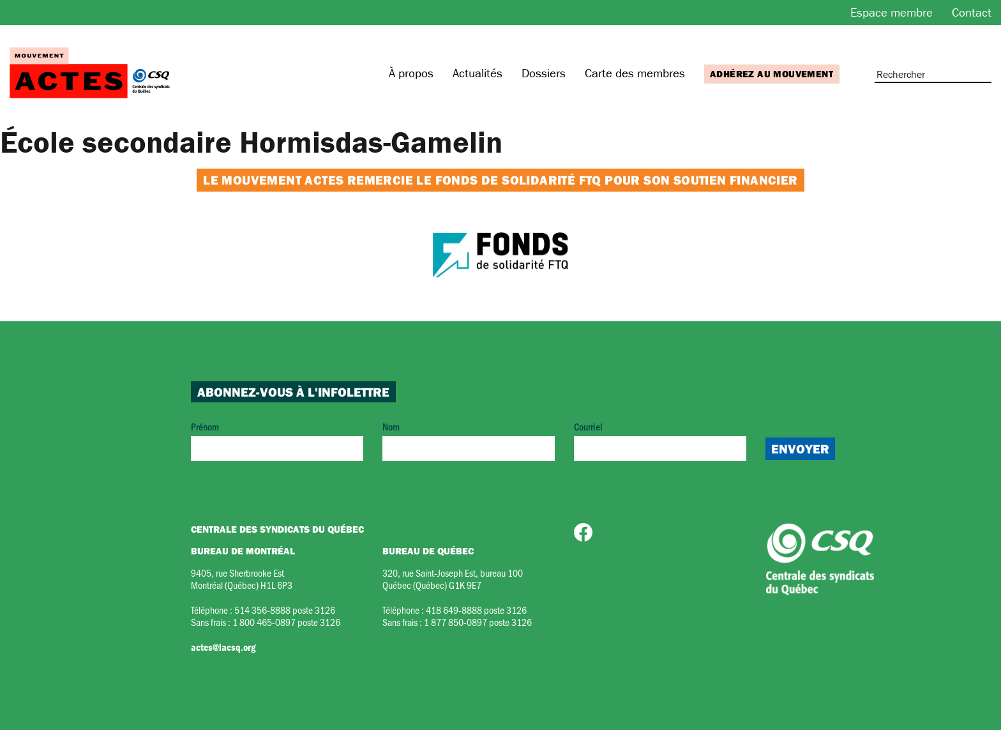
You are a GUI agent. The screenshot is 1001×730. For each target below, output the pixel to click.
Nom (468, 440)
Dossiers (544, 72)
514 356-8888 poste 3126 (284, 609)
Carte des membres (635, 72)
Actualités (477, 72)
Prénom (277, 440)
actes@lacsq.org (223, 647)
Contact (971, 12)
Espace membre (891, 12)
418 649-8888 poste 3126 (476, 609)
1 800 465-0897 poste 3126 (286, 621)
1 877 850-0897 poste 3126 (478, 621)
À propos (411, 72)
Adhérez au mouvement (771, 74)
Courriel (660, 440)
